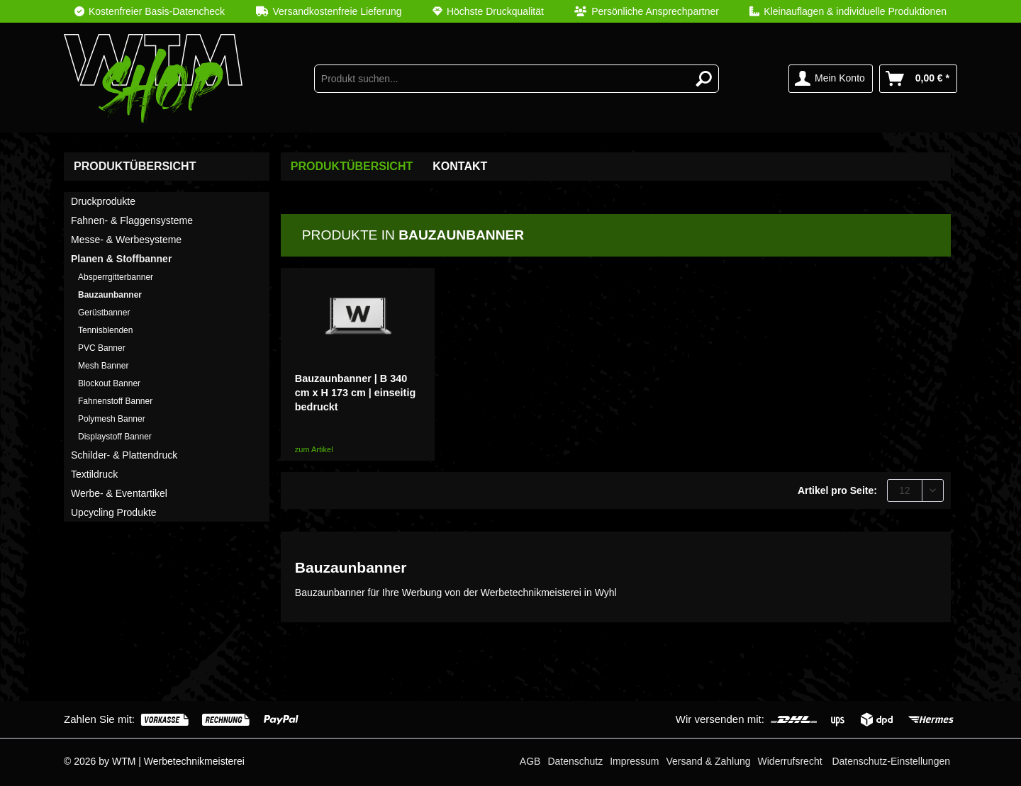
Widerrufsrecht (790, 761)
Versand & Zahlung (708, 761)
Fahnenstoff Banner (115, 401)
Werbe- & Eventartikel (119, 493)
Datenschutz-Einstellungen (891, 761)
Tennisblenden (105, 330)
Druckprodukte (103, 201)
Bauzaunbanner (110, 295)
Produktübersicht (135, 166)
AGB (530, 761)
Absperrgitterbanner (115, 277)
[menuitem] (510, 11)
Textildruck (94, 474)
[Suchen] (704, 79)
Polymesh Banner (111, 419)
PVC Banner (101, 348)
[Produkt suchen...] (517, 78)
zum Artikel (314, 449)
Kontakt (460, 166)
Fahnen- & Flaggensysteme (132, 220)
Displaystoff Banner (115, 437)
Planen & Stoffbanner (121, 258)
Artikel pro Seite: (837, 490)
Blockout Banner (109, 383)
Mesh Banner (103, 366)
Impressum (634, 761)
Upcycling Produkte (114, 512)
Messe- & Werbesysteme (126, 239)
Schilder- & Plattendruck (124, 455)
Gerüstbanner (104, 313)
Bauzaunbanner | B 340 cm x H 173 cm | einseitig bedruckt (355, 392)
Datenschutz (575, 761)
